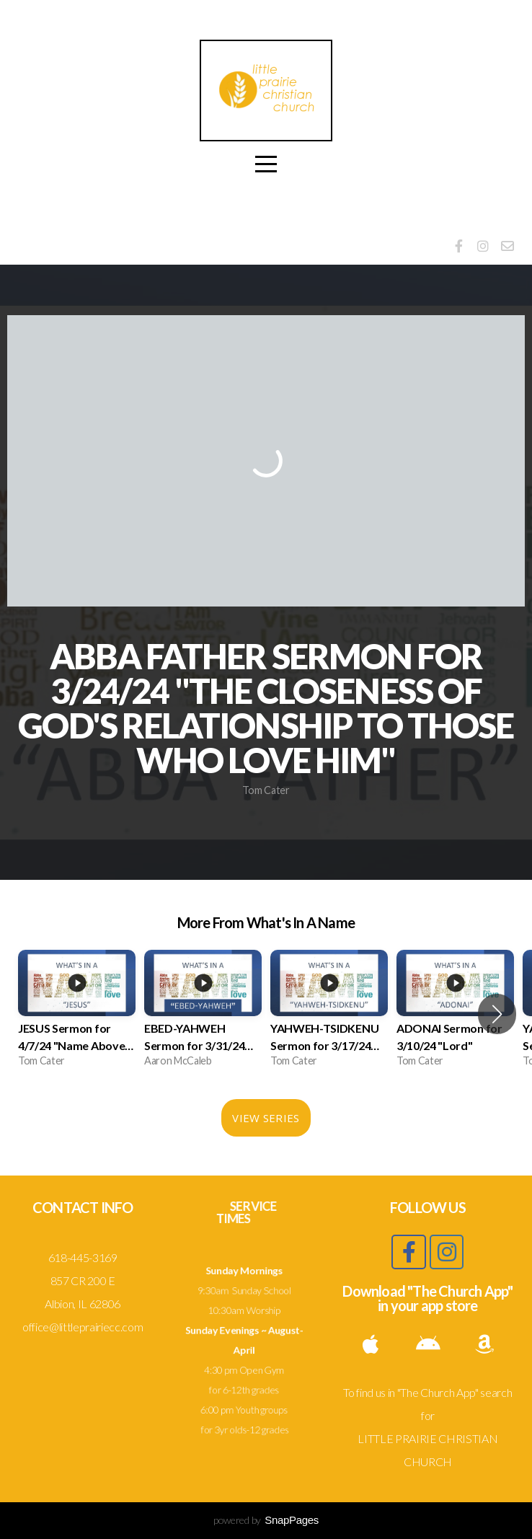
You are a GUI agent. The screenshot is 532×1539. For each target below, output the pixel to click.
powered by (266, 1520)
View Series (265, 1118)
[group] (77, 1013)
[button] (497, 1014)
